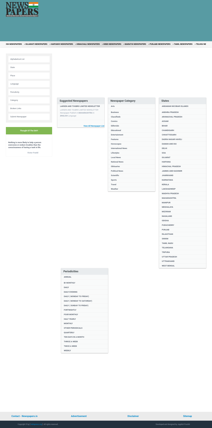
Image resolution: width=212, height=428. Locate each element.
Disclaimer (133, 416)
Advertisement (79, 416)
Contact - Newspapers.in (24, 416)
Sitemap (187, 416)
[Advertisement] (117, 20)
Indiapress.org (36, 424)
